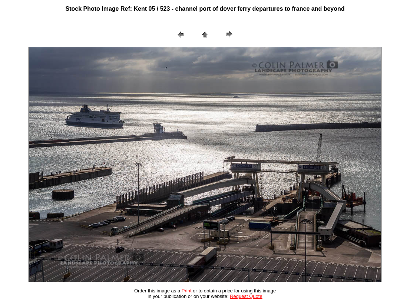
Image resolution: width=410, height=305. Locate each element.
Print (187, 291)
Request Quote (246, 296)
